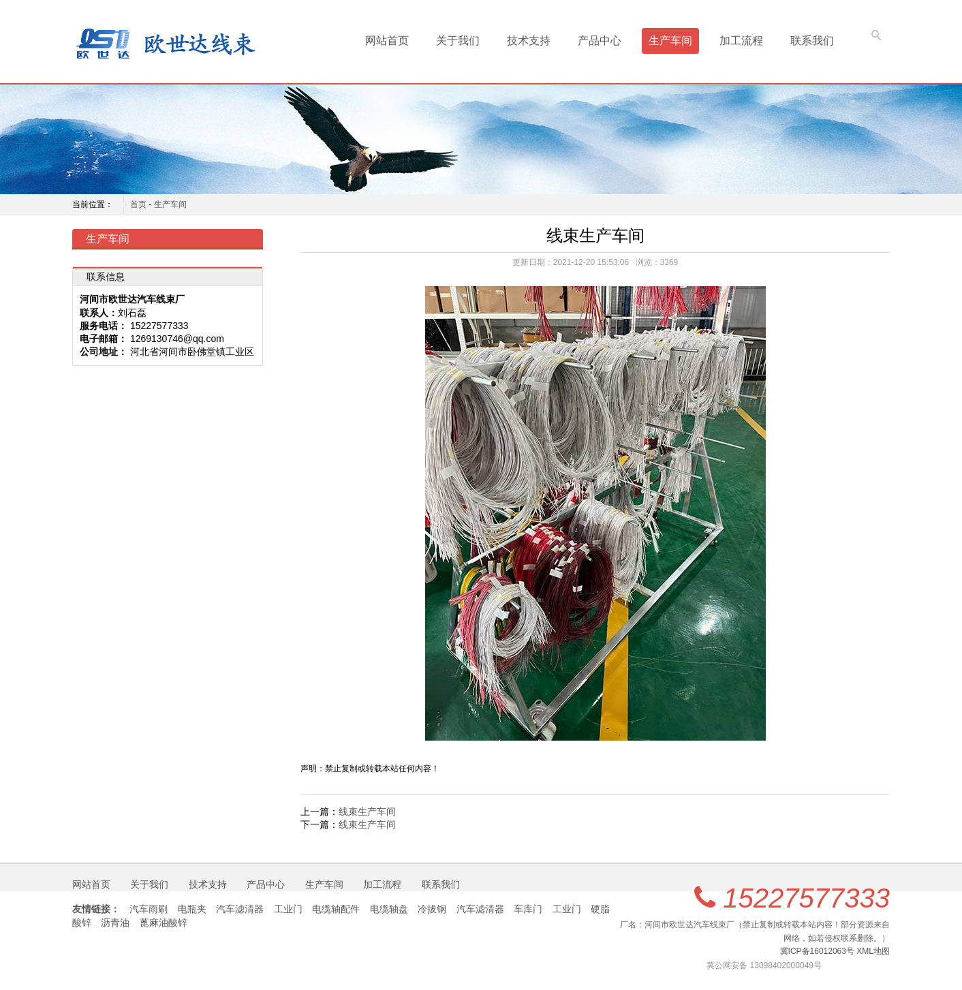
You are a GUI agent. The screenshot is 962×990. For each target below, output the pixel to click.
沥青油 (115, 922)
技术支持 (528, 40)
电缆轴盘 (389, 908)
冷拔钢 (432, 908)
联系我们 (812, 40)
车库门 (528, 908)
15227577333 (806, 898)
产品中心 (599, 40)
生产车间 (670, 40)
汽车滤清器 (240, 908)
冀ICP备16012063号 (817, 951)
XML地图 (873, 951)
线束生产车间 (367, 811)
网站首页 (387, 40)
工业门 (288, 908)
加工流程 (741, 40)
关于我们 (458, 40)
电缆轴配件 (336, 908)
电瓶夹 (192, 908)
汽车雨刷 (148, 908)
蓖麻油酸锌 (163, 922)
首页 (138, 204)
